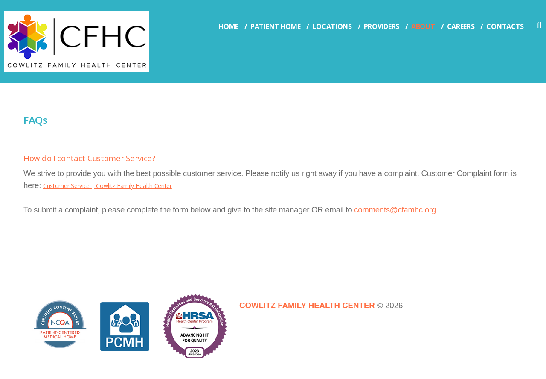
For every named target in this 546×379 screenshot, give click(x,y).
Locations (331, 26)
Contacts (505, 26)
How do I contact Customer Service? (89, 158)
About (423, 26)
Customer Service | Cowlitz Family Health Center (107, 186)
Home (228, 26)
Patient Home (275, 26)
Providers (381, 26)
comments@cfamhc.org (395, 209)
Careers (461, 26)
